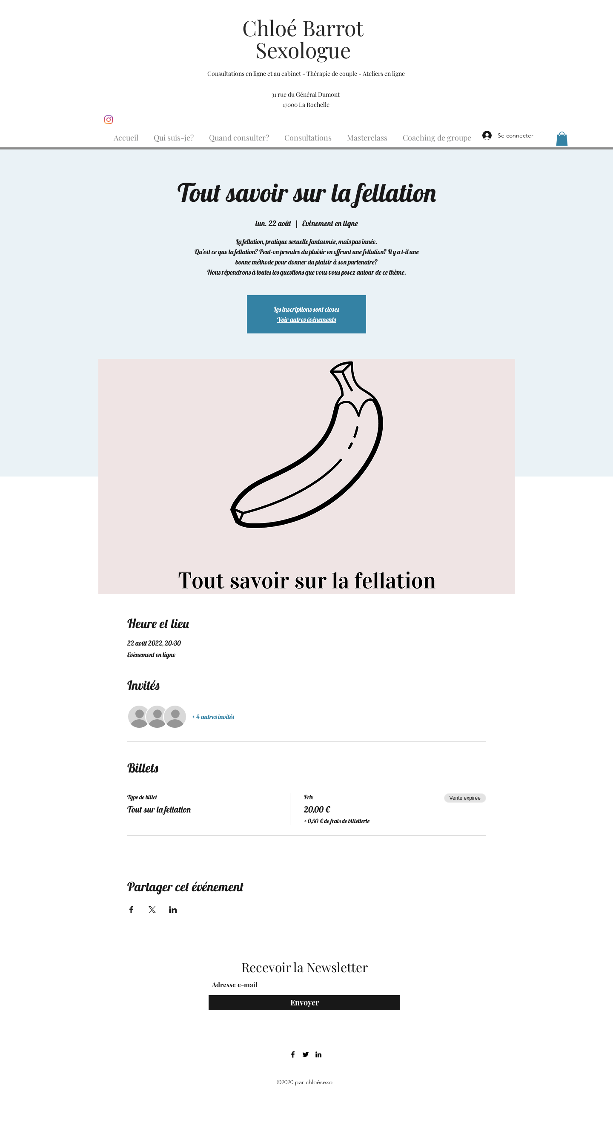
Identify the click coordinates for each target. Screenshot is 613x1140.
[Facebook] (293, 1054)
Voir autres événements (306, 319)
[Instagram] (108, 119)
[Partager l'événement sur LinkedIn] (173, 909)
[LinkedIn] (318, 1054)
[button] (562, 139)
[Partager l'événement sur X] (152, 909)
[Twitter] (305, 1054)
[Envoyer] (304, 1002)
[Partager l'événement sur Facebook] (131, 909)
